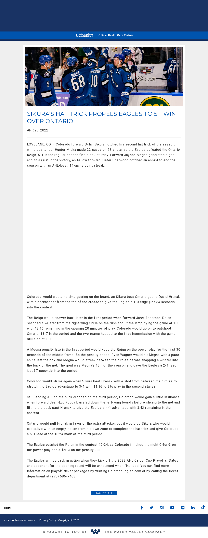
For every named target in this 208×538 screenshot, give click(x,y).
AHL (98, 15)
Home (8, 508)
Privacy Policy (47, 520)
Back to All (104, 493)
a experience (19, 520)
